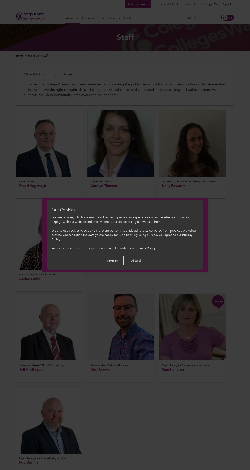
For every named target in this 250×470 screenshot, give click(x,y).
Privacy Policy (145, 248)
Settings (112, 260)
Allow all (136, 260)
